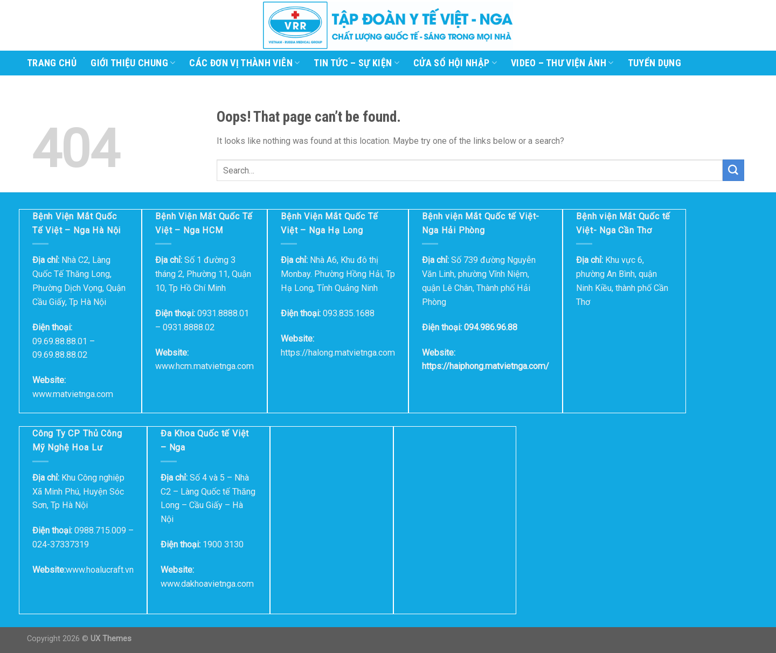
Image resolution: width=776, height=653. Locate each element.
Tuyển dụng (655, 63)
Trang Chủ (52, 63)
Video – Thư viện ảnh (562, 63)
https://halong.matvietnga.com (338, 353)
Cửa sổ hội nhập (455, 63)
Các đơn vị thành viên (244, 63)
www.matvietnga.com (72, 394)
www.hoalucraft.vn (100, 570)
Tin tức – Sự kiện (356, 63)
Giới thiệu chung (133, 63)
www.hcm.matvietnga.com (204, 366)
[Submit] (733, 170)
